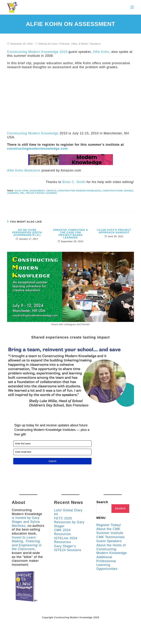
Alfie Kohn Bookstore (23, 170)
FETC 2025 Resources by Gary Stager (69, 522)
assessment (36, 191)
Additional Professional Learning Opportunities (107, 563)
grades (128, 191)
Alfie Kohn (101, 52)
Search (102, 502)
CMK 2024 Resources (62, 532)
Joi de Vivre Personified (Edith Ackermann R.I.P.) (27, 232)
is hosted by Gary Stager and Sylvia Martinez (26, 521)
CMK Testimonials (110, 537)
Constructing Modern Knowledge (33, 133)
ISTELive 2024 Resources (65, 540)
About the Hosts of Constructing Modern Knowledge (111, 549)
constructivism (112, 191)
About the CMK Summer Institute (109, 531)
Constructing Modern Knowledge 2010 (37, 52)
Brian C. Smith (73, 182)
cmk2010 (51, 191)
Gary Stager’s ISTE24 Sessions (67, 548)
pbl (22, 193)
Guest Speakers (109, 541)
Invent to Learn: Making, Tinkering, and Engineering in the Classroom (27, 543)
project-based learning (41, 193)
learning (13, 193)
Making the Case (48, 44)
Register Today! (108, 525)
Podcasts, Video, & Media (74, 44)
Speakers (95, 44)
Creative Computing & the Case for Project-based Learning (70, 234)
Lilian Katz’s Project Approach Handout (114, 231)
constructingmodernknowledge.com (37, 148)
